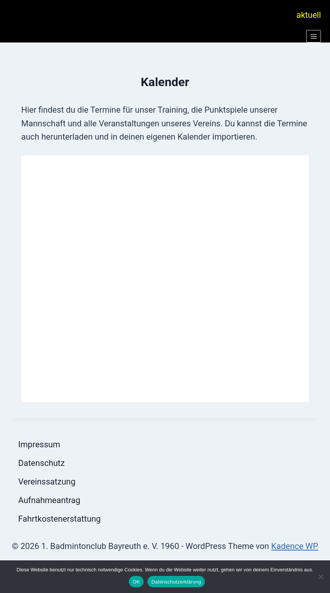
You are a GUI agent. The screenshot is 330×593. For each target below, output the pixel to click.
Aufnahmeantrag (49, 500)
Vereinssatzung (46, 481)
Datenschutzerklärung (176, 582)
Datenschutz (41, 463)
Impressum (39, 444)
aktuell (308, 15)
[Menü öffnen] (313, 36)
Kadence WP (294, 546)
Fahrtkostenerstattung (59, 519)
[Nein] (320, 576)
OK (136, 582)
